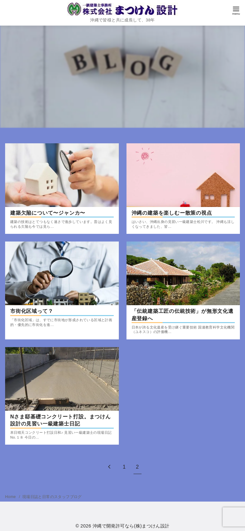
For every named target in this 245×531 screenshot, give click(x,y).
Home (11, 497)
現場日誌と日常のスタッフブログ (52, 497)
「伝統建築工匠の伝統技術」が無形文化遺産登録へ (183, 314)
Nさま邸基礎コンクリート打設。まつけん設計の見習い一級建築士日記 (60, 420)
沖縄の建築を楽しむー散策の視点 (172, 213)
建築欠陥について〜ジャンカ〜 (47, 213)
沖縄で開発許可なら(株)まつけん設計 (131, 525)
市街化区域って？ (31, 311)
